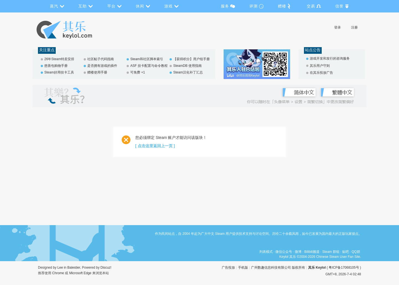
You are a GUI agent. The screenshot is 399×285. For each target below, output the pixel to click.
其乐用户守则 (320, 66)
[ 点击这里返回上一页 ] (155, 146)
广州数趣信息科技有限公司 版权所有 (278, 267)
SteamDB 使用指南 (187, 66)
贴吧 (345, 252)
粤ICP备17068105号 (344, 267)
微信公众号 (283, 252)
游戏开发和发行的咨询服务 (330, 58)
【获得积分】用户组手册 (191, 59)
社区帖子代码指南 (100, 59)
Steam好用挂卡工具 (59, 72)
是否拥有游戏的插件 (102, 66)
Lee (60, 267)
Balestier (73, 267)
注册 (354, 27)
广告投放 (228, 267)
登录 (337, 27)
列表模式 (266, 252)
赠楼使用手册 (97, 72)
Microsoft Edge (80, 273)
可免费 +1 (137, 72)
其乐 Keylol (317, 267)
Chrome (58, 273)
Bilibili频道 (311, 252)
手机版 (243, 267)
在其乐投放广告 (321, 73)
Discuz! (106, 267)
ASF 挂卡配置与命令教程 (149, 66)
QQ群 (356, 252)
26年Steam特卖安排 (59, 59)
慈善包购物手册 (56, 66)
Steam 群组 (330, 252)
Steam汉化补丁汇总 (188, 72)
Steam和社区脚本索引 (146, 59)
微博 (298, 252)
